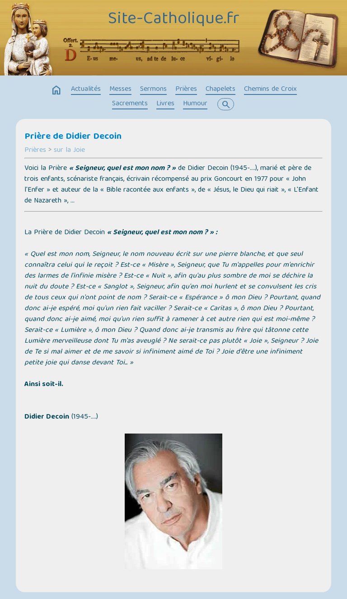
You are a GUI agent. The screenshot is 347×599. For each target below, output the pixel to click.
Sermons (153, 89)
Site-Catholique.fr (173, 19)
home (56, 90)
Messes (120, 89)
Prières (186, 89)
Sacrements (130, 104)
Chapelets (220, 89)
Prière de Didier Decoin (73, 137)
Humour (195, 104)
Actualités (86, 89)
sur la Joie (69, 150)
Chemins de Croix (270, 89)
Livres (165, 104)
